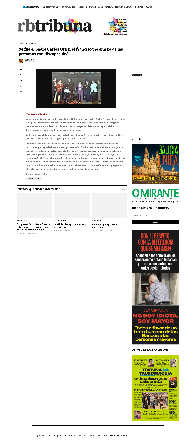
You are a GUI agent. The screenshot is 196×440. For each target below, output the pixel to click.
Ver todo (124, 189)
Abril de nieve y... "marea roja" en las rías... (71, 225)
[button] (21, 97)
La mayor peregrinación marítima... (105, 225)
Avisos (149, 7)
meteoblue (137, 75)
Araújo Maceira (105, 7)
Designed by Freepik (119, 435)
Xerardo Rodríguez (87, 7)
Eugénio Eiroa (68, 7)
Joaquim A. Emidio (124, 7)
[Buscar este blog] (155, 215)
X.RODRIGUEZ (31, 43)
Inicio (21, 43)
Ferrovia (139, 7)
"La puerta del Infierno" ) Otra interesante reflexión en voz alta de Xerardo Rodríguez (33, 227)
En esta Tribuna (50, 7)
